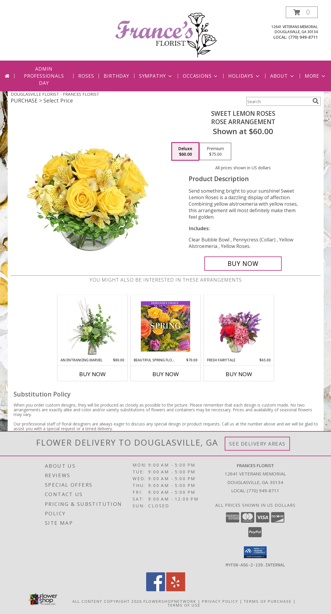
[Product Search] (278, 101)
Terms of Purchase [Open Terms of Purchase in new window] (268, 601)
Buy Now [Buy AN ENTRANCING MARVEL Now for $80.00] (92, 374)
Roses (86, 76)
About (282, 76)
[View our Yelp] (175, 589)
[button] (302, 12)
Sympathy (156, 76)
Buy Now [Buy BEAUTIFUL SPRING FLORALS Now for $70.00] (165, 374)
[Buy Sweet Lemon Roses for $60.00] (243, 263)
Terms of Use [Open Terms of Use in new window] (184, 604)
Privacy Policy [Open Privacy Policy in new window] (220, 601)
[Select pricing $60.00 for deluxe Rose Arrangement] (185, 151)
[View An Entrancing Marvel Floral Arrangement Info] (92, 326)
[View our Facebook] (155, 589)
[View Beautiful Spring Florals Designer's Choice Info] (165, 326)
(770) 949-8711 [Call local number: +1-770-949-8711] (303, 37)
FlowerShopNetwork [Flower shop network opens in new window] (170, 601)
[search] (315, 101)
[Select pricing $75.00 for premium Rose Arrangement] (215, 151)
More (315, 76)
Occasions (201, 76)
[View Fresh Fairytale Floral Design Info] (238, 326)
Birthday (116, 76)
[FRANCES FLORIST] (166, 33)
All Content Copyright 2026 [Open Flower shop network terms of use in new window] (107, 601)
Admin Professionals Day (44, 76)
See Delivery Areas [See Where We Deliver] (257, 443)
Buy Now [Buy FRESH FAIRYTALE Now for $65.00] (239, 374)
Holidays (244, 76)
